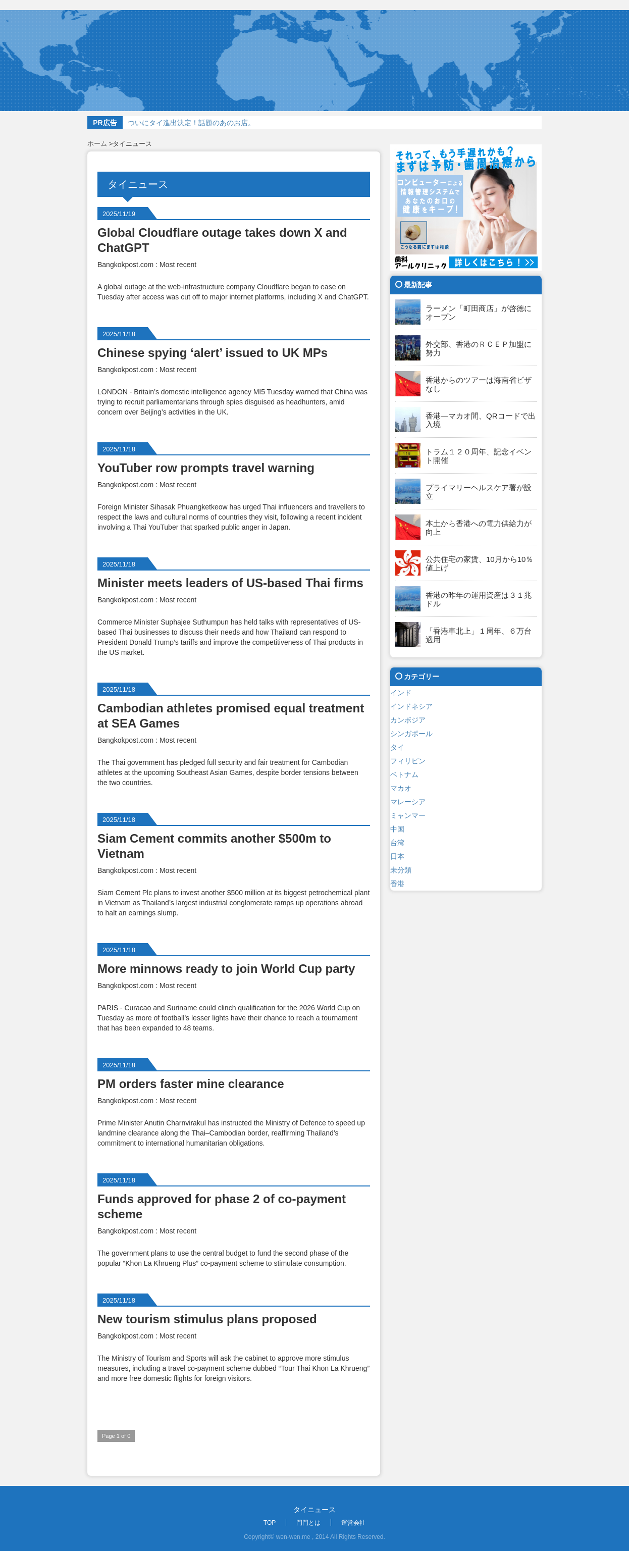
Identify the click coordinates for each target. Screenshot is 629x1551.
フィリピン (408, 761)
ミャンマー (408, 815)
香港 (397, 884)
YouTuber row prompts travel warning (205, 468)
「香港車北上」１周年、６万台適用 (479, 635)
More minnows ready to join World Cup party (226, 968)
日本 (397, 856)
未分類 (400, 870)
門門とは (308, 1522)
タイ (397, 747)
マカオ (400, 788)
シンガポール (411, 734)
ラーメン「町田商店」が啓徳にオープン (479, 312)
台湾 (397, 843)
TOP (270, 1522)
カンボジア (408, 720)
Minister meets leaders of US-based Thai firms (230, 583)
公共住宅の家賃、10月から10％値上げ (479, 563)
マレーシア (408, 802)
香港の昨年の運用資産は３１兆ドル (479, 599)
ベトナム (404, 774)
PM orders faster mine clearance (190, 1084)
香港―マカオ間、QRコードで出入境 (481, 420)
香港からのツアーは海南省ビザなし (479, 384)
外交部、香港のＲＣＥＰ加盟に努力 (479, 348)
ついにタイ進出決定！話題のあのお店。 (191, 123)
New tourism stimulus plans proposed (207, 1319)
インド (400, 693)
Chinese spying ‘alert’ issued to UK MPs (212, 352)
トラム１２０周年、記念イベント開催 (479, 455)
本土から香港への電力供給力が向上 (479, 527)
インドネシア (411, 706)
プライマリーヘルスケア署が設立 (479, 491)
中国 (397, 829)
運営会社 (353, 1522)
